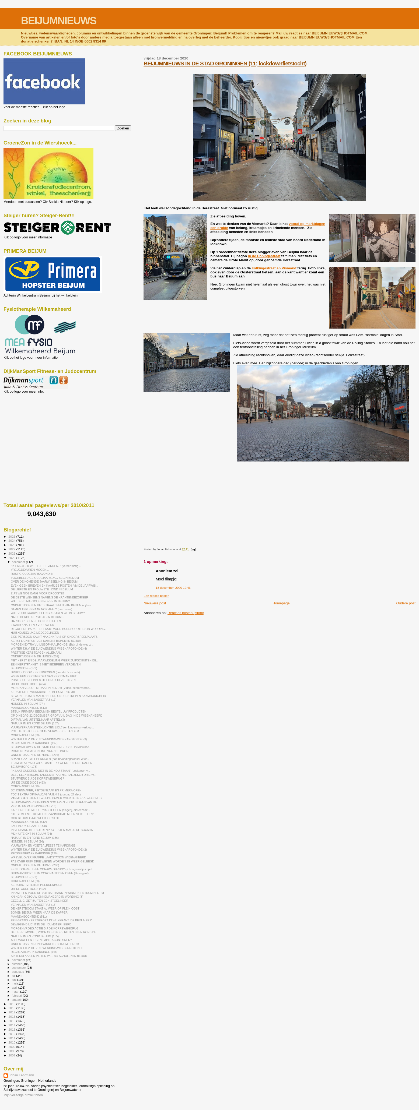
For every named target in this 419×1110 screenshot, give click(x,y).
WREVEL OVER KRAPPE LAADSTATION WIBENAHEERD (48, 857)
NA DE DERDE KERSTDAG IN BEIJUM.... (38, 617)
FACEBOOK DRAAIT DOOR (29, 825)
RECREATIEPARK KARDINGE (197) (34, 743)
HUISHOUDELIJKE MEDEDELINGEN (35, 632)
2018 (12, 1008)
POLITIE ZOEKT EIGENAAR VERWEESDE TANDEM (45, 731)
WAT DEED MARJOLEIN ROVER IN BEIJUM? (40, 601)
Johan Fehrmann (21, 1075)
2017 (12, 1012)
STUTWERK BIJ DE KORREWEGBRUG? (37, 778)
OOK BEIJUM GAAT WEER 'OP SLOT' (35, 818)
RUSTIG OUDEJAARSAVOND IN (32, 573)
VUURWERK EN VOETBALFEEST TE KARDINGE (43, 845)
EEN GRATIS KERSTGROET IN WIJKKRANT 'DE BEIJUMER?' (51, 920)
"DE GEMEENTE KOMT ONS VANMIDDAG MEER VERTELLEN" (52, 814)
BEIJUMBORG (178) (24, 766)
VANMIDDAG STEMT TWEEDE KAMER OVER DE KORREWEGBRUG (56, 798)
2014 (12, 1025)
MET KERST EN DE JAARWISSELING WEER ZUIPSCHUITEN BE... (55, 660)
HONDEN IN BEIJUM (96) (27, 841)
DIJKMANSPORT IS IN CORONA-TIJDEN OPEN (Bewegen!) (50, 873)
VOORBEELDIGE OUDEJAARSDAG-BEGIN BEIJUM (45, 577)
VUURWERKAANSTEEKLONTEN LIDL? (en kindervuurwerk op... (52, 727)
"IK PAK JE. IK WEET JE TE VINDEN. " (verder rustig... (46, 566)
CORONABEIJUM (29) (25, 786)
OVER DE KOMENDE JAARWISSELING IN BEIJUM (44, 581)
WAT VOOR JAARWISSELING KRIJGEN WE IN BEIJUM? (48, 613)
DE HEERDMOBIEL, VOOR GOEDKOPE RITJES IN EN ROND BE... (55, 932)
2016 (12, 1016)
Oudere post (405, 603)
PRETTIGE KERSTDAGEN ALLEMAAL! (36, 652)
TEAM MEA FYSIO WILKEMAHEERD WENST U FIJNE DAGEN (51, 762)
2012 (12, 1033)
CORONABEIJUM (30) (25, 735)
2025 (12, 536)
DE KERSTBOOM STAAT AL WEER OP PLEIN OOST (45, 908)
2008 (12, 1051)
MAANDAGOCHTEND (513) (29, 707)
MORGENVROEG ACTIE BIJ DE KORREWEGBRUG (45, 928)
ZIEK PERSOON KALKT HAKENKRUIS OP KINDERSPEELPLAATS (54, 636)
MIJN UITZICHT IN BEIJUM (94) (31, 833)
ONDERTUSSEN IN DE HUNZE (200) (35, 865)
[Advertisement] (28, 422)
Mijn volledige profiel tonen (23, 1095)
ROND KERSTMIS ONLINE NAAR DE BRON (39, 751)
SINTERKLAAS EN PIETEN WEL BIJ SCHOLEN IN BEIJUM (49, 955)
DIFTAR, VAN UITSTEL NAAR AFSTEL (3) (38, 719)
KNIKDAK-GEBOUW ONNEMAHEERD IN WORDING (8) (47, 896)
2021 (12, 553)
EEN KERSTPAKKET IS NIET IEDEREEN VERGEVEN (46, 664)
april (15, 987)
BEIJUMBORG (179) (24, 668)
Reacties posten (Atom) (185, 613)
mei (15, 983)
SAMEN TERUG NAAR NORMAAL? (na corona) (41, 609)
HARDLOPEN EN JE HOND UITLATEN (36, 621)
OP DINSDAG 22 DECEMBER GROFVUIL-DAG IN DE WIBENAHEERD (56, 715)
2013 (12, 1029)
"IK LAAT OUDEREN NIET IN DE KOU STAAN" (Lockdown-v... (50, 770)
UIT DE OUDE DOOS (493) (28, 782)
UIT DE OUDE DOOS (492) (28, 888)
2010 (12, 1042)
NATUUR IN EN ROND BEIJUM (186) (35, 837)
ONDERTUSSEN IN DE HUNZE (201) (35, 754)
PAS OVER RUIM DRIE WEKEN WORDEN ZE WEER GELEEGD (52, 861)
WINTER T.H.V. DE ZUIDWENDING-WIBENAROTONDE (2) (49, 849)
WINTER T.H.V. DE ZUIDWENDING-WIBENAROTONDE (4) (49, 648)
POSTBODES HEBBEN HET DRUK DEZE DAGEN (43, 680)
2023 (12, 545)
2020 (12, 557)
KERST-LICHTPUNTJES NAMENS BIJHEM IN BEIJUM (46, 640)
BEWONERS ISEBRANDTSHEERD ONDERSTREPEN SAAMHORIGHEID (58, 695)
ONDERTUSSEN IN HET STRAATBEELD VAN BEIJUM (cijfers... (52, 605)
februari (17, 995)
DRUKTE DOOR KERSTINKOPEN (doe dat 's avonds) (45, 672)
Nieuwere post (155, 603)
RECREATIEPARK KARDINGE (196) (34, 853)
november (19, 959)
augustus (18, 971)
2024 (12, 540)
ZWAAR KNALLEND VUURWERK (32, 624)
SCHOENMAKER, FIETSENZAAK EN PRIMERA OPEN (46, 790)
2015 (12, 1021)
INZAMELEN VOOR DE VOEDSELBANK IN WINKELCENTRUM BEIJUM (57, 892)
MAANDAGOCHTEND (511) (29, 916)
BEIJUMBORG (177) (24, 877)
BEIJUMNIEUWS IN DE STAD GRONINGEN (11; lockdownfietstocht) (225, 63)
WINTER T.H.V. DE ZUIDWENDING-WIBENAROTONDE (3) (49, 739)
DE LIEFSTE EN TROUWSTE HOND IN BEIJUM (42, 589)
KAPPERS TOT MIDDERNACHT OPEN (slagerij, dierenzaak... (50, 810)
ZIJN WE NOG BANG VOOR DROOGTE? (37, 593)
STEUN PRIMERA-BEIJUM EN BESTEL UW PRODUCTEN (48, 711)
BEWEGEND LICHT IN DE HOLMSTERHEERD (41, 924)
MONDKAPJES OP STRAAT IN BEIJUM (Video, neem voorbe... (51, 687)
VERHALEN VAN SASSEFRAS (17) (33, 699)
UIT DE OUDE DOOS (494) (28, 684)
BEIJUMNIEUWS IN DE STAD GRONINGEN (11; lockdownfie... (51, 747)
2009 (12, 1046)
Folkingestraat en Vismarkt (274, 268)
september (19, 967)
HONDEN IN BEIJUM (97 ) (28, 703)
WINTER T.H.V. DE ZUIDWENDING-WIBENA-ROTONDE (47, 948)
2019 (12, 1004)
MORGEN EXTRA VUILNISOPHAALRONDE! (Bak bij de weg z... (52, 644)
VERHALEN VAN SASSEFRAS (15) (33, 904)
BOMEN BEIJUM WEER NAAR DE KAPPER (39, 912)
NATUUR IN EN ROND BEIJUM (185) (35, 936)
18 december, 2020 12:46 (173, 587)
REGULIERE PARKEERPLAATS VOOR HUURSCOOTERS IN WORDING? (58, 628)
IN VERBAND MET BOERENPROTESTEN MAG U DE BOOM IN (52, 829)
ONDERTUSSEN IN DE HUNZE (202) (35, 656)
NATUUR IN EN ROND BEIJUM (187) (35, 723)
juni (14, 979)
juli (14, 975)
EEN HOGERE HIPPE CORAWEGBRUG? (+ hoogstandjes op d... (53, 869)
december (19, 561)
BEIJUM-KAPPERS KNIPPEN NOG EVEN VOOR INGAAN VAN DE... (55, 802)
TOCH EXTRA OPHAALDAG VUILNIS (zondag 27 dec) (46, 794)
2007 (12, 1055)
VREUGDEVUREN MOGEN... (30, 569)
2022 (12, 549)
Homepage (281, 603)
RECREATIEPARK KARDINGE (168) (34, 951)
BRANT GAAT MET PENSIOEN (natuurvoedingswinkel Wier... (50, 758)
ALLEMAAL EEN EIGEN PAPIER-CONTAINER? (41, 940)
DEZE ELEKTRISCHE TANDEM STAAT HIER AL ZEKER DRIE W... (53, 774)
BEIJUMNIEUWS (58, 20)
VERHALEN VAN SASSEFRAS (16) (33, 806)
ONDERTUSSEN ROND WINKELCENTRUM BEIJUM (45, 944)
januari (17, 999)
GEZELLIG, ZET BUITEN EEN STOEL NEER (39, 900)
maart (16, 991)
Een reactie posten (156, 595)
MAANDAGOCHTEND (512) (29, 821)
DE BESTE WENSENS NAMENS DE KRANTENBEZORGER (49, 597)
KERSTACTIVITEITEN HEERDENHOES (36, 884)
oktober (17, 963)
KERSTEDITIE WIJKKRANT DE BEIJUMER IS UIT (43, 691)
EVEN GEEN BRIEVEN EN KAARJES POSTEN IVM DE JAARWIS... (54, 585)
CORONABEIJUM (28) (25, 881)
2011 (12, 1038)
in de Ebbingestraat (264, 256)
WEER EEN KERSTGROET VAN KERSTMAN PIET (43, 676)
